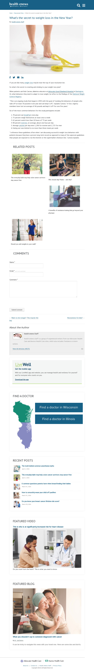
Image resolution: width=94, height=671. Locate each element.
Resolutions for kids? (75, 318)
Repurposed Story (19, 13)
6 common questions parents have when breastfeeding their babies (46, 484)
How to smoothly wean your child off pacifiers (39, 493)
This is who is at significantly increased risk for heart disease (47, 546)
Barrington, (79, 91)
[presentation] (24, 302)
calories (22, 125)
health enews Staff (18, 22)
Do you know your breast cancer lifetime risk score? (40, 501)
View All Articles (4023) (21, 349)
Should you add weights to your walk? (23, 244)
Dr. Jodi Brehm (19, 640)
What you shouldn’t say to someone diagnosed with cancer (37, 637)
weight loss (29, 83)
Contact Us (34, 665)
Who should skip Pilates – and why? (60, 180)
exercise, (24, 123)
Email (17, 271)
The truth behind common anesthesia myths (38, 466)
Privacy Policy (57, 665)
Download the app (22, 379)
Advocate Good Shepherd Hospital (61, 91)
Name (12, 262)
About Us (25, 665)
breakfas (27, 115)
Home (11, 13)
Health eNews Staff (45, 665)
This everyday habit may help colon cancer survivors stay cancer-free (47, 475)
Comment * (13, 280)
